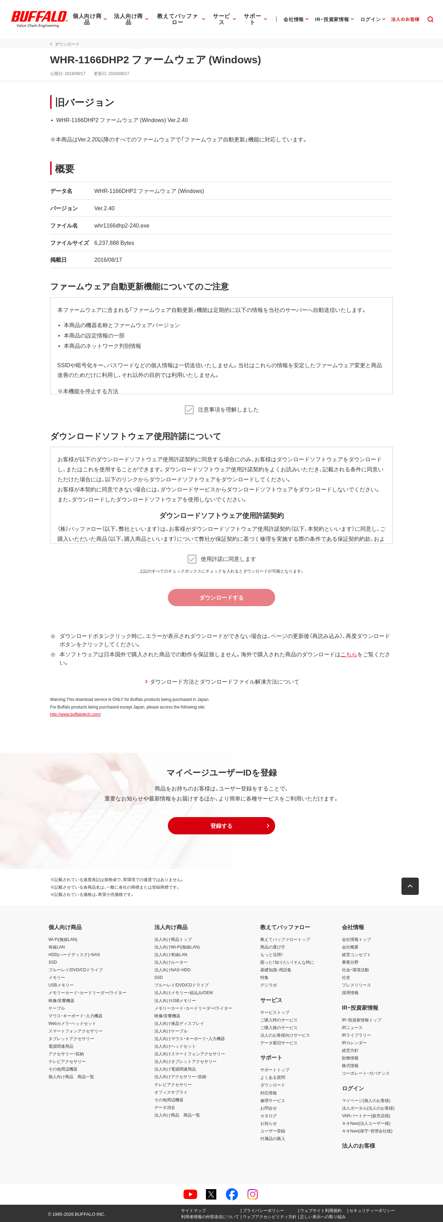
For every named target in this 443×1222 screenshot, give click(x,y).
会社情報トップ (356, 939)
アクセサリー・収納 (66, 1053)
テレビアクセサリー (67, 1061)
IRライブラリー (356, 1035)
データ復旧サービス (279, 1042)
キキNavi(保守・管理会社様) (367, 1131)
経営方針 (350, 1050)
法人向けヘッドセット (175, 1046)
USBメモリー (61, 985)
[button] (221, 825)
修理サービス (272, 1100)
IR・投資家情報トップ (361, 1020)
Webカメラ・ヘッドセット (72, 1023)
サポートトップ (274, 1069)
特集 (264, 977)
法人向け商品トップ (173, 939)
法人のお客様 (358, 1145)
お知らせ (268, 1123)
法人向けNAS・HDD (172, 969)
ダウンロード (272, 1085)
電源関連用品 (60, 1046)
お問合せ (268, 1108)
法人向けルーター (171, 962)
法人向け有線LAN (170, 954)
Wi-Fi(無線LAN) (62, 939)
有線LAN (56, 947)
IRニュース (352, 1027)
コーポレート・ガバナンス (366, 1073)
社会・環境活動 (355, 969)
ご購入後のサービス (279, 1027)
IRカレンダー (354, 1042)
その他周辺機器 (63, 1069)
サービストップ (274, 1012)
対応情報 (268, 1093)
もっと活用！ (271, 954)
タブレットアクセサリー (71, 1038)
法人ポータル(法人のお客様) (368, 1108)
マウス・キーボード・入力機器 (75, 1015)
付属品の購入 (272, 1138)
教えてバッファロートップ (285, 939)
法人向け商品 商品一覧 (177, 1115)
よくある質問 (272, 1077)
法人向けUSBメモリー (175, 1000)
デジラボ (268, 985)
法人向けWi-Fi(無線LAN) (177, 947)
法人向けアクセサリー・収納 (180, 1076)
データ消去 (164, 1107)
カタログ (268, 1115)
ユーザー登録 (272, 1131)
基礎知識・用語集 (275, 969)
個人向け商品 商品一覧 (71, 1076)
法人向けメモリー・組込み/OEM (183, 992)
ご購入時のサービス (279, 1020)
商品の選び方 (272, 947)
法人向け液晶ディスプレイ (179, 1023)
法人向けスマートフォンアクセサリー (189, 1053)
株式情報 (350, 1065)
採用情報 (350, 992)
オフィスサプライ (171, 1092)
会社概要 (350, 947)
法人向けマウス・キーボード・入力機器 (189, 1038)
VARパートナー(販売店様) (366, 1115)
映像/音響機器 (61, 1000)
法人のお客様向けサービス (285, 1035)
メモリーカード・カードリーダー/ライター (87, 992)
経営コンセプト (356, 954)
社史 (346, 977)
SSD (52, 962)
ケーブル (56, 1008)
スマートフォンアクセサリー (75, 1031)
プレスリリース (356, 985)
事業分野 (350, 962)
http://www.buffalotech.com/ (73, 714)
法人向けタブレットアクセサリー (185, 1061)
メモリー (56, 977)
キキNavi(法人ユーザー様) (366, 1123)
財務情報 (350, 1058)
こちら (347, 654)
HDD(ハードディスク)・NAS (74, 954)
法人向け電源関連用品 (175, 1069)
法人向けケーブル (171, 1031)
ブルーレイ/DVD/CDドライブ (75, 969)
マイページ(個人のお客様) (366, 1100)
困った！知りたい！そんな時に (287, 962)
